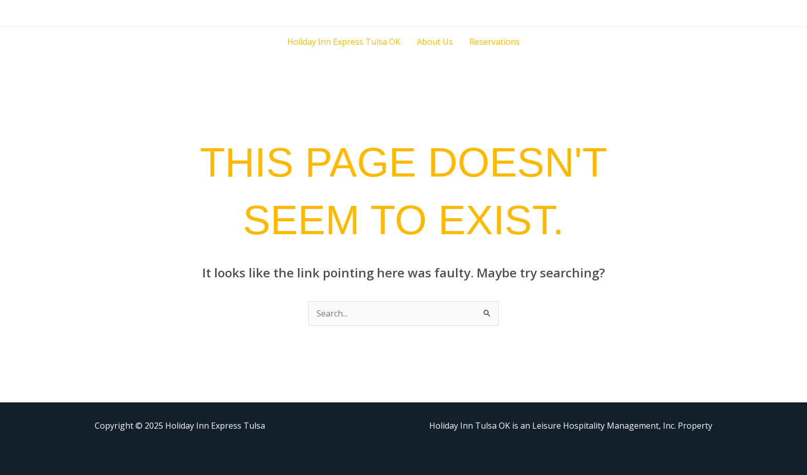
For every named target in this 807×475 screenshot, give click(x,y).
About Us (435, 41)
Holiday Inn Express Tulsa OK (343, 41)
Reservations (494, 41)
